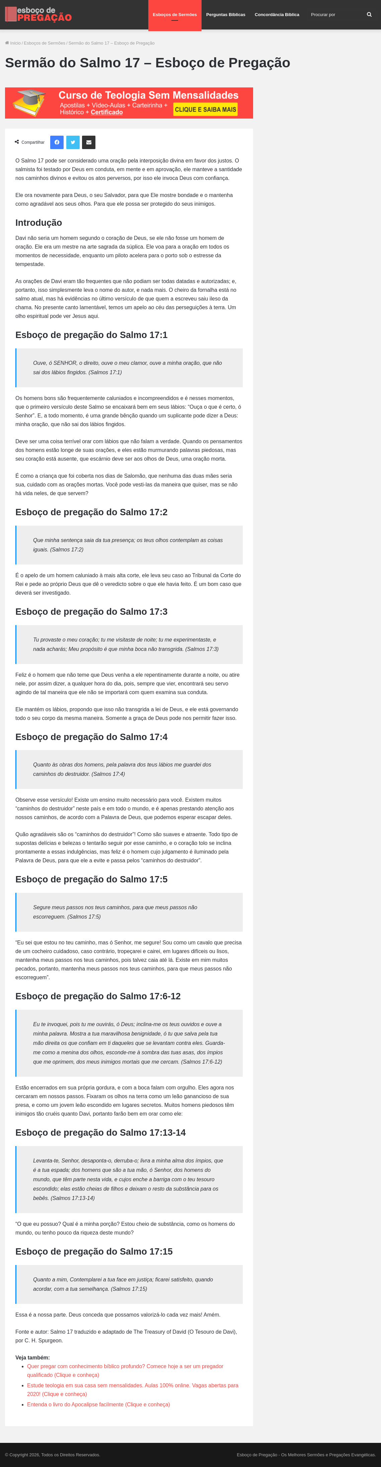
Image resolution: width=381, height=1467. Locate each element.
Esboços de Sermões (175, 14)
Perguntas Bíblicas (225, 14)
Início (13, 43)
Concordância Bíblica (277, 14)
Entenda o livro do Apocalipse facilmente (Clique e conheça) (98, 1404)
